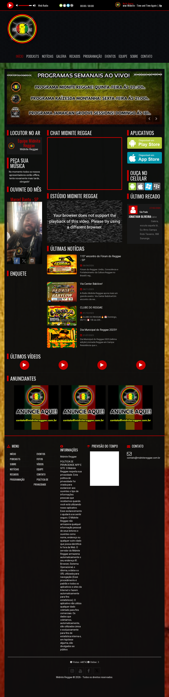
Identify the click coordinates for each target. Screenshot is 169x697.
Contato (146, 56)
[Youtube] (80, 670)
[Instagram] (72, 670)
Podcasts (32, 56)
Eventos (110, 56)
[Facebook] (88, 670)
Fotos (40, 459)
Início (19, 56)
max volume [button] (34, 5)
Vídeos (40, 464)
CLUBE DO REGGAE (91, 307)
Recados (74, 56)
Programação (92, 56)
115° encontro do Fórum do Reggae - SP (100, 258)
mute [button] (17, 5)
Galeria (61, 56)
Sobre (134, 56)
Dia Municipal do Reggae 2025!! (98, 329)
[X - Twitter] (96, 670)
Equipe (123, 56)
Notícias (47, 56)
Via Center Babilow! (91, 283)
